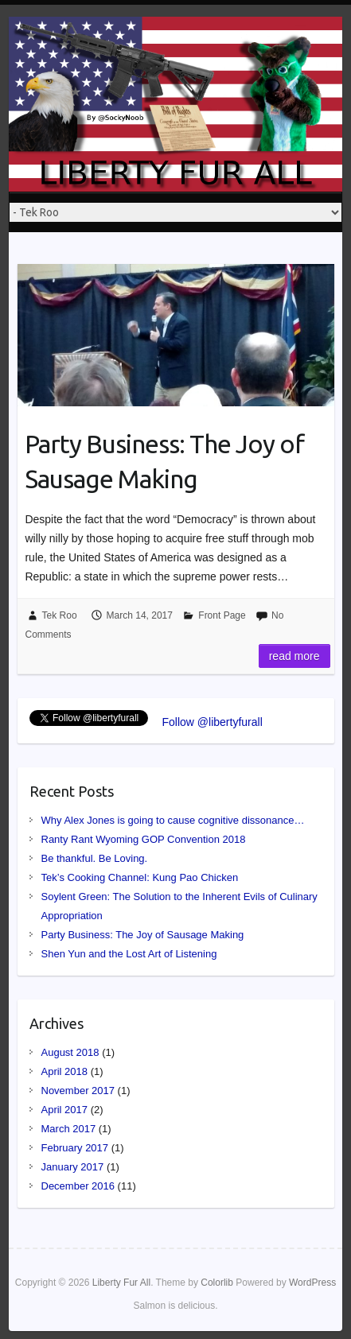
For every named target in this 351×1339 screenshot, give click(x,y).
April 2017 (64, 1110)
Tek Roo (59, 615)
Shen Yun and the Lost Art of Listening (129, 954)
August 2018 (70, 1052)
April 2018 (64, 1071)
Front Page (221, 615)
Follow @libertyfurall (212, 722)
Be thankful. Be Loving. (94, 858)
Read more (294, 656)
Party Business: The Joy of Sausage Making (164, 461)
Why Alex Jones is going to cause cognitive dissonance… (173, 820)
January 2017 (72, 1167)
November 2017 (78, 1090)
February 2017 (75, 1148)
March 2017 (68, 1129)
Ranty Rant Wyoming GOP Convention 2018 (143, 839)
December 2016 (78, 1186)
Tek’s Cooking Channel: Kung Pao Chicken (140, 877)
